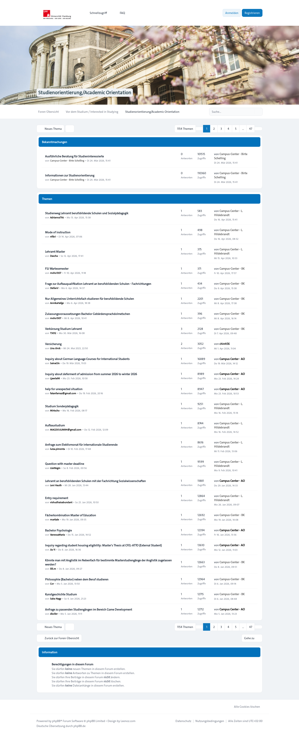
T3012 (53, 333)
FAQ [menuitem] (119, 13)
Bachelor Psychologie (58, 530)
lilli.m (53, 568)
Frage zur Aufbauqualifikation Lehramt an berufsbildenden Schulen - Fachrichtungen (98, 284)
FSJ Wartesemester (57, 269)
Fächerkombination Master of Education (70, 515)
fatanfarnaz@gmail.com (63, 393)
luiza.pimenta (57, 448)
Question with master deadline (64, 464)
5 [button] (236, 129)
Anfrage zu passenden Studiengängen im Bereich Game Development (88, 609)
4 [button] (228, 129)
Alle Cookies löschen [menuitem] (244, 707)
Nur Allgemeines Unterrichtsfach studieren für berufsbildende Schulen (89, 299)
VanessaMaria (57, 534)
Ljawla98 (55, 378)
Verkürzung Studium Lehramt (63, 329)
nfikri (53, 236)
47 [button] (250, 129)
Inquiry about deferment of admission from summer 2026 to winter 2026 (91, 374)
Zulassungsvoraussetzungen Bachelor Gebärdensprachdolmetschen (87, 314)
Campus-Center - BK (232, 269)
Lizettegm (55, 468)
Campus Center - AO (232, 359)
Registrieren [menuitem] (252, 13)
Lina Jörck (55, 348)
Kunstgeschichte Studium (61, 594)
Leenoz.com (128, 721)
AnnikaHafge (57, 303)
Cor (52, 583)
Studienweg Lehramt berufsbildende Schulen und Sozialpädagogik (86, 213)
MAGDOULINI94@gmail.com (65, 429)
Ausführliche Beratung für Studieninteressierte (74, 156)
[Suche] (250, 111)
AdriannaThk (57, 217)
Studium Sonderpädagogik (61, 406)
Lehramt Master (55, 252)
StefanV (54, 288)
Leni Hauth (56, 485)
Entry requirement (56, 498)
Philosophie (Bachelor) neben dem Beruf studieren (76, 579)
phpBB (56, 721)
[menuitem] (96, 13)
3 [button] (221, 129)
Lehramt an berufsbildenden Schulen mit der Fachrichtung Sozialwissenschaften (95, 481)
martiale (54, 519)
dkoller (54, 613)
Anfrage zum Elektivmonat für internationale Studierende (81, 445)
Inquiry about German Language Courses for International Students (87, 359)
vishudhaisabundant (61, 502)
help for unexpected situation (63, 389)
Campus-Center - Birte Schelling (67, 160)
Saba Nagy (55, 598)
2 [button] (214, 129)
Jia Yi (52, 549)
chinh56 (224, 344)
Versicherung (53, 344)
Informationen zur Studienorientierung (69, 175)
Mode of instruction (57, 232)
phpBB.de (80, 726)
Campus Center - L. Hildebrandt (228, 213)
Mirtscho (55, 410)
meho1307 (55, 272)
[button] (258, 129)
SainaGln (55, 363)
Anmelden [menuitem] (231, 13)
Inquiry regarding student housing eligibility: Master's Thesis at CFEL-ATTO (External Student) (103, 545)
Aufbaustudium (55, 425)
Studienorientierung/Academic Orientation (84, 92)
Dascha (54, 255)
